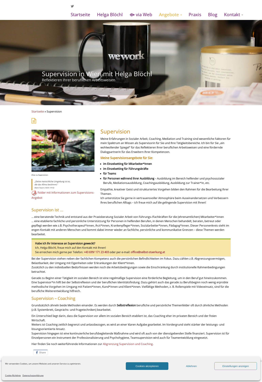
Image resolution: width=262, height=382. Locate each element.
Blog (212, 14)
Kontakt (233, 14)
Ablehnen (191, 366)
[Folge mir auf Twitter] (73, 6)
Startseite (80, 14)
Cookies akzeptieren (147, 366)
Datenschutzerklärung (33, 375)
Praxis (195, 14)
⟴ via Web (141, 14)
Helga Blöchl (110, 14)
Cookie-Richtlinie (13, 375)
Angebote (170, 14)
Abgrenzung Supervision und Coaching (128, 344)
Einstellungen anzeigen (235, 366)
